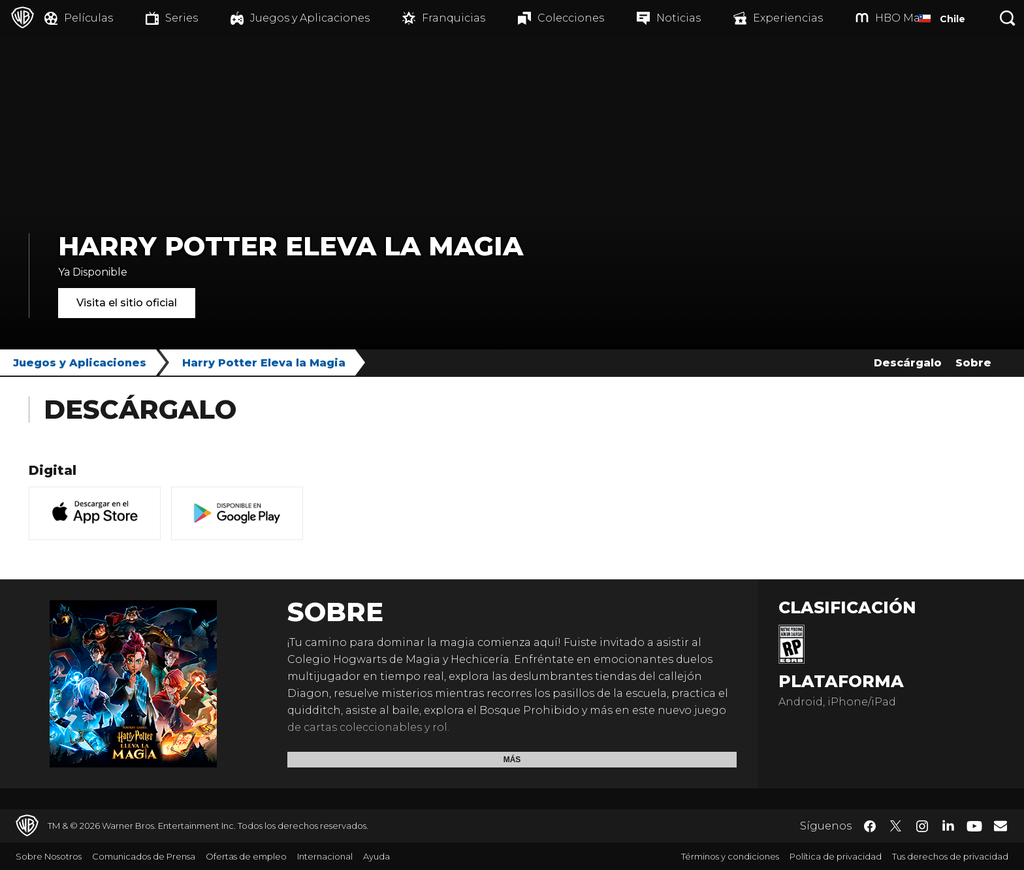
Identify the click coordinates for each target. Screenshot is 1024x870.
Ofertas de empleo (246, 856)
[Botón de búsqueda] (1007, 18)
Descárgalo (908, 363)
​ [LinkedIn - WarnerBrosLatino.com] (948, 824)
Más (512, 759)
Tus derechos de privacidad (950, 856)
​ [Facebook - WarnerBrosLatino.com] (870, 826)
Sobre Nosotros (49, 856)
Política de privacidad (836, 856)
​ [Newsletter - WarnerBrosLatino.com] (1000, 825)
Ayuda (376, 856)
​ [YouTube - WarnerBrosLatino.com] (974, 825)
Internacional (325, 856)
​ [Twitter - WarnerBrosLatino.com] (896, 826)
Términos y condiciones (730, 856)
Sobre (973, 363)
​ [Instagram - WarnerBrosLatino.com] (922, 826)
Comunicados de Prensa (143, 856)
